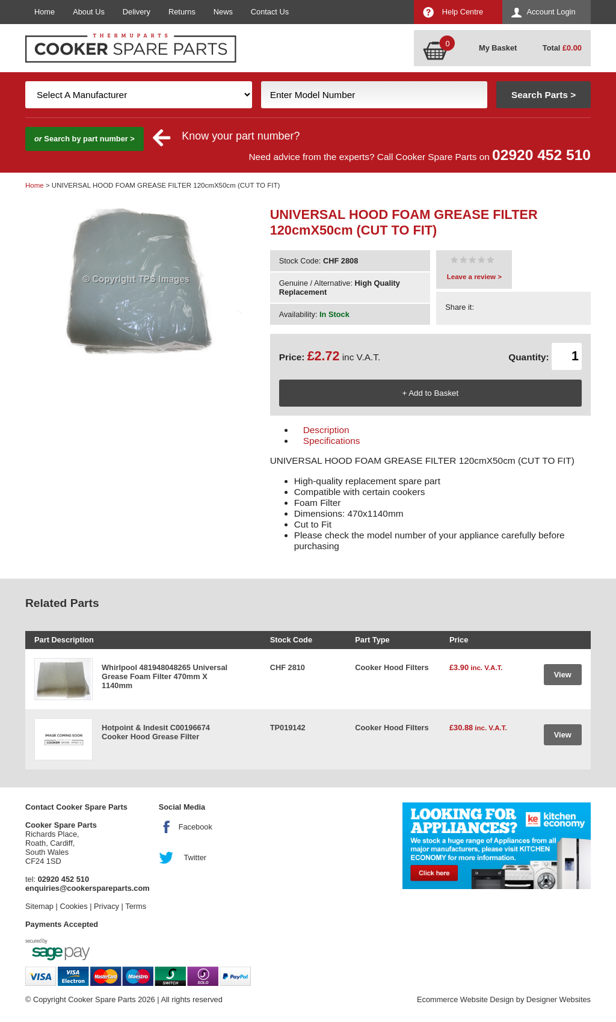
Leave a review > (474, 276)
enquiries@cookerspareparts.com (87, 888)
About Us (89, 11)
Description (326, 430)
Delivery (136, 11)
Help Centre (462, 11)
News (223, 11)
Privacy (106, 906)
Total (562, 47)
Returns (182, 11)
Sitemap (39, 906)
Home (44, 11)
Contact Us (270, 11)
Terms (135, 906)
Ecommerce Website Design (465, 999)
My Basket (498, 47)
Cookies (73, 906)
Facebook (195, 826)
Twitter (194, 857)
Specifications (331, 441)
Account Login (550, 11)
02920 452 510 (541, 155)
